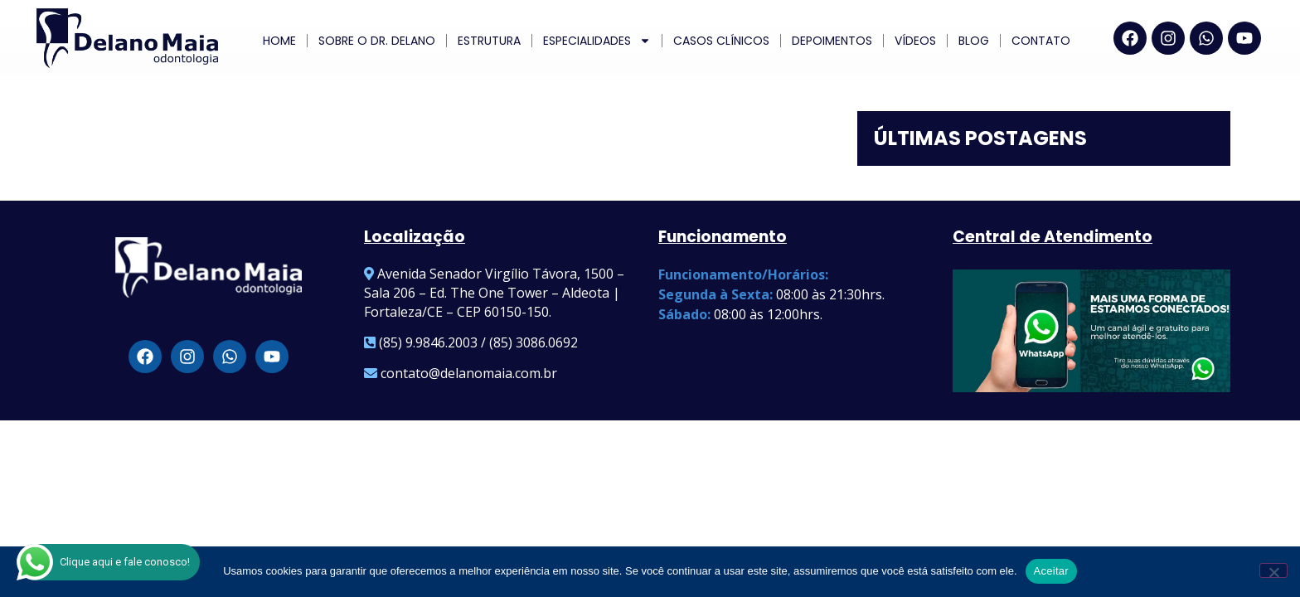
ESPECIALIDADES (597, 41)
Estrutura (489, 40)
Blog (973, 40)
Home (279, 40)
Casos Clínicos (721, 40)
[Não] (1273, 570)
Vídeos (915, 40)
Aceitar (1051, 571)
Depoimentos (832, 40)
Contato (1040, 40)
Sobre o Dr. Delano (376, 40)
